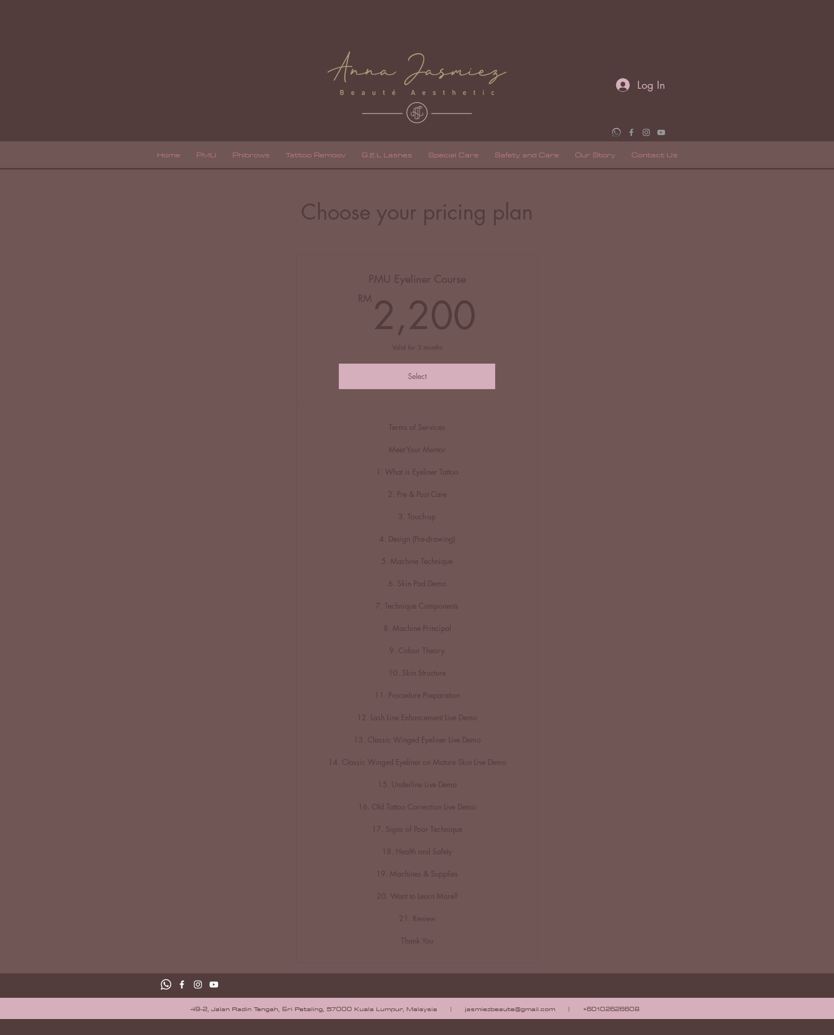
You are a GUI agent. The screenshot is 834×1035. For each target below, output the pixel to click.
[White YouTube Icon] (213, 984)
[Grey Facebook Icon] (631, 132)
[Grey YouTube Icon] (661, 132)
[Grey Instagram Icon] (646, 132)
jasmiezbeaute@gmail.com (510, 1009)
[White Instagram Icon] (198, 984)
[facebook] (182, 984)
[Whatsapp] (166, 984)
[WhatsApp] (616, 132)
